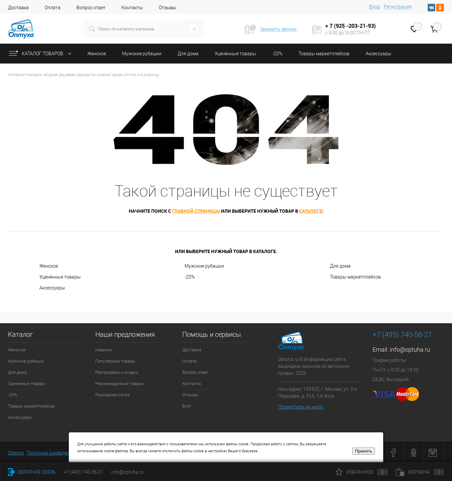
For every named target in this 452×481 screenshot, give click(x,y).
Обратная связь (32, 472)
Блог (186, 406)
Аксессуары (52, 287)
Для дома (340, 266)
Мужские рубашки (204, 266)
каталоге (310, 211)
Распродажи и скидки (116, 372)
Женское (48, 266)
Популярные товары (115, 361)
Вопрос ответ (91, 7)
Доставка (18, 7)
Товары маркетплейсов (355, 277)
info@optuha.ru (410, 349)
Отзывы (167, 7)
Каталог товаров (41, 54)
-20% (190, 277)
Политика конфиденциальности (61, 453)
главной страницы (196, 211)
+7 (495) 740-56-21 (402, 334)
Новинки (103, 349)
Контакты (132, 7)
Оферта (16, 453)
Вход (374, 6)
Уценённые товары (60, 277)
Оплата (53, 7)
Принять (363, 451)
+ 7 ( (330, 25)
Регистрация (398, 6)
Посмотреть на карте (300, 407)
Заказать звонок (278, 29)
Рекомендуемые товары (119, 383)
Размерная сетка (112, 394)
